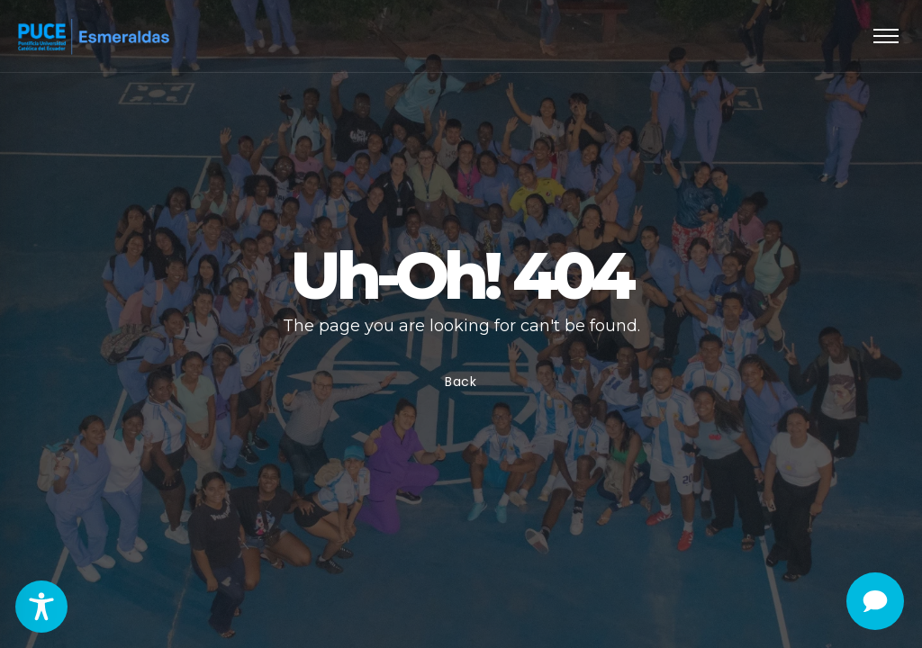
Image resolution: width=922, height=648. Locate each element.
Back (461, 382)
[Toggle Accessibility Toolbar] (41, 606)
